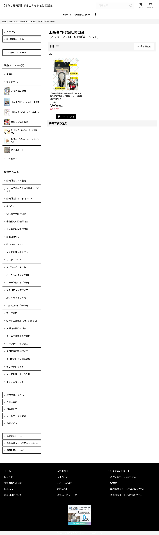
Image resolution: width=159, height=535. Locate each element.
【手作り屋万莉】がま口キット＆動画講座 (27, 6)
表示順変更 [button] (144, 49)
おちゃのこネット (74, 533)
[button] (109, 16)
